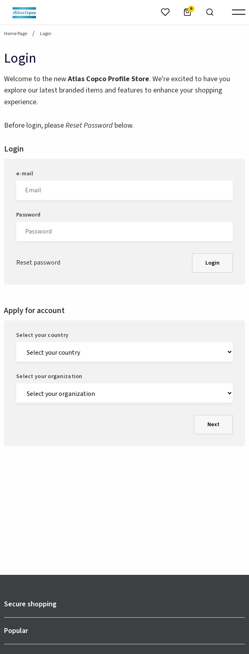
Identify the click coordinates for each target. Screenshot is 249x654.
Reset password (38, 262)
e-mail (25, 174)
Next (213, 425)
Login (212, 263)
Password (28, 215)
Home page (15, 34)
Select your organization (49, 376)
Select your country (42, 335)
